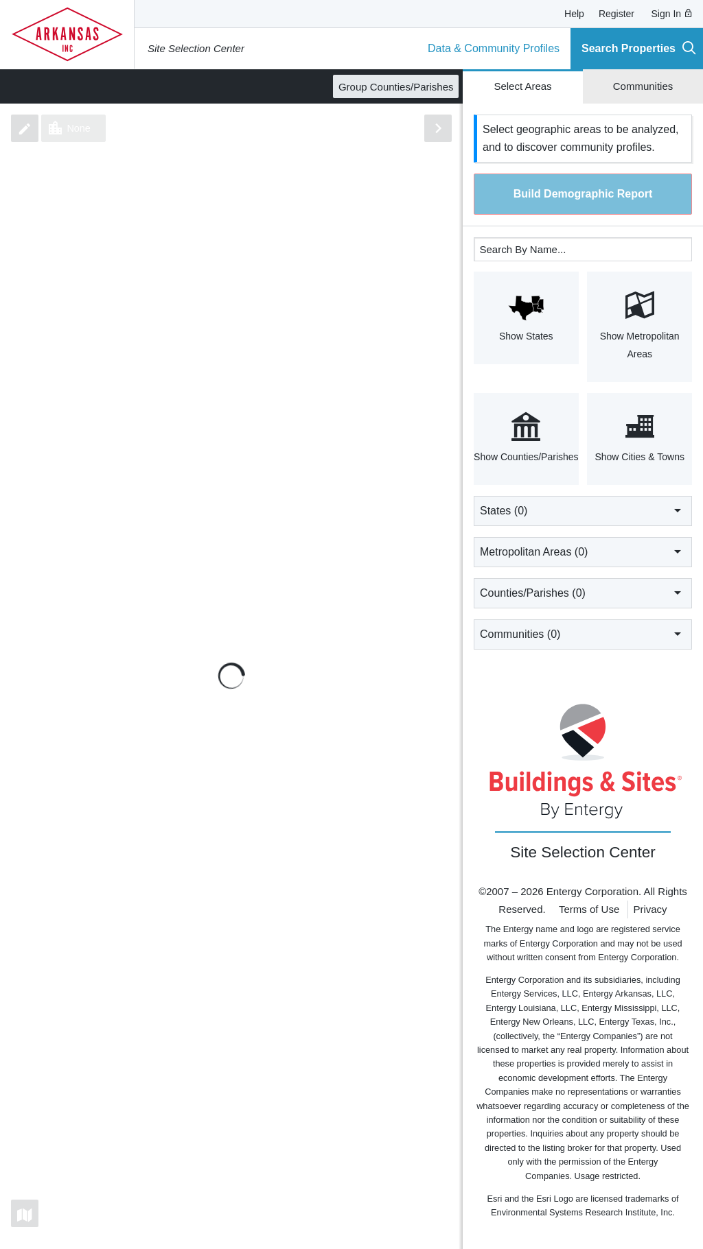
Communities (643, 86)
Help (574, 13)
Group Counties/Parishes (396, 87)
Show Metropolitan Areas (639, 325)
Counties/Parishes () (583, 592)
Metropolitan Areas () (583, 551)
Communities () (583, 634)
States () (583, 510)
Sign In (672, 13)
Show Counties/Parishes (526, 437)
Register (616, 13)
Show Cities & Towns (639, 437)
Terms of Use (589, 909)
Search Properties (638, 47)
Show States (526, 316)
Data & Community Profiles (494, 48)
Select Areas (522, 86)
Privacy (650, 909)
